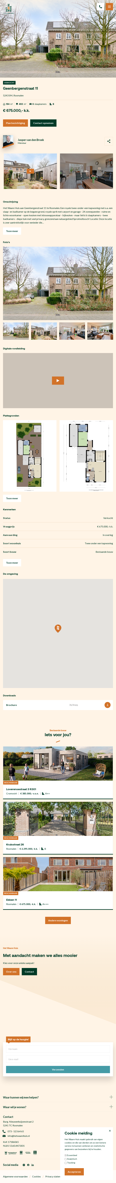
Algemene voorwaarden (15, 1176)
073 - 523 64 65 (13, 1131)
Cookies (36, 1176)
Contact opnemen (43, 123)
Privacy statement (54, 1176)
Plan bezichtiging (15, 123)
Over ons (11, 971)
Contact (29, 971)
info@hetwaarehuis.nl (16, 1135)
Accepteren (74, 1171)
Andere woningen (58, 920)
